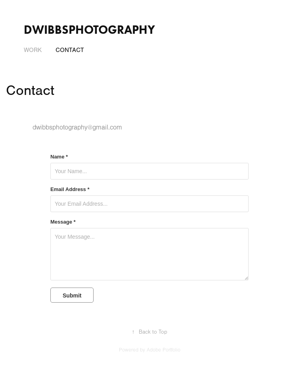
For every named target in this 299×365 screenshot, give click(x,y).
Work (33, 50)
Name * (59, 157)
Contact (70, 50)
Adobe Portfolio (163, 350)
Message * (63, 222)
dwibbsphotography (89, 29)
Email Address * (70, 189)
